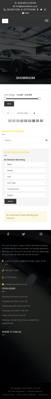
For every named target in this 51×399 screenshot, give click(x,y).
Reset (10, 201)
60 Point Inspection (16, 391)
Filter (9, 103)
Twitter (23, 234)
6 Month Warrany (34, 391)
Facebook (8, 234)
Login (25, 13)
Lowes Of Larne (33, 388)
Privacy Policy (9, 394)
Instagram (41, 234)
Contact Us (43, 394)
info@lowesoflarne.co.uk (26, 6)
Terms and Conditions (26, 394)
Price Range (9, 94)
